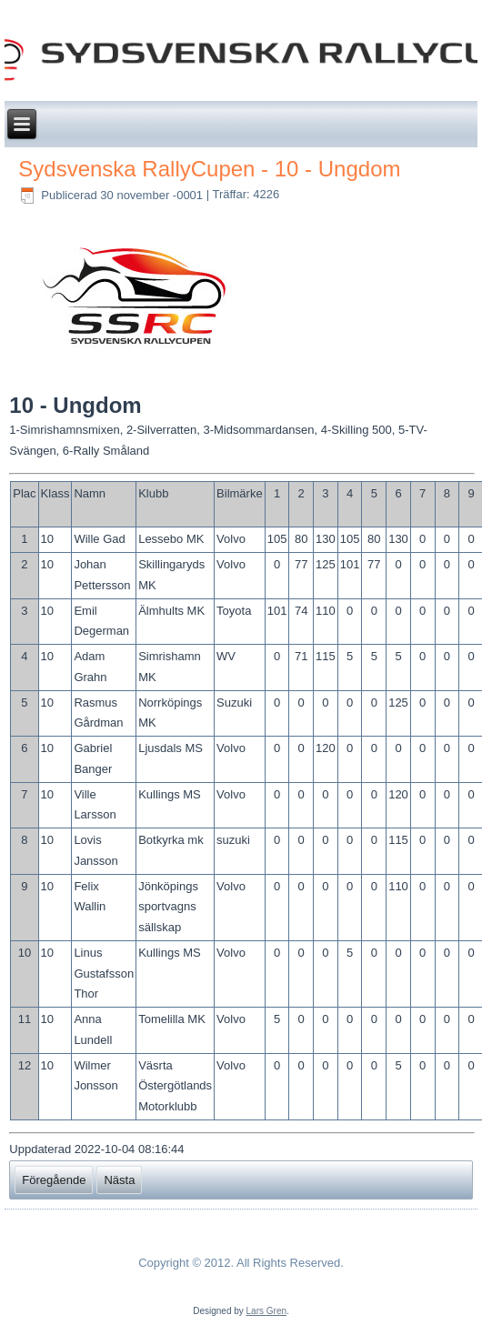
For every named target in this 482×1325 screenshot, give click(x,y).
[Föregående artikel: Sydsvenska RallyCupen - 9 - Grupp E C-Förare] (54, 1180)
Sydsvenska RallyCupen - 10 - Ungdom (209, 168)
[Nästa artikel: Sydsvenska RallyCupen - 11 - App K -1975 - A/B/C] (119, 1180)
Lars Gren (266, 1311)
